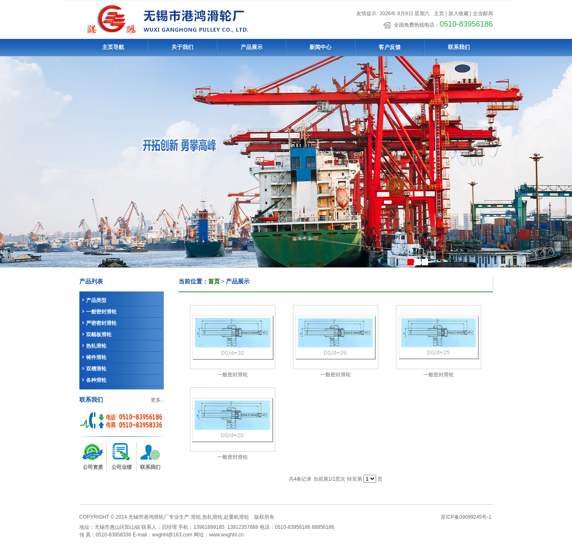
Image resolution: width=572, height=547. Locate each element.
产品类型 (96, 300)
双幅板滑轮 (98, 334)
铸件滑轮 (96, 357)
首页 (214, 281)
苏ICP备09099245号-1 (466, 517)
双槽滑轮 (96, 369)
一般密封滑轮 (101, 312)
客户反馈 (390, 47)
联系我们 (459, 47)
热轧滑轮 (96, 346)
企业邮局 (483, 13)
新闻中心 (320, 47)
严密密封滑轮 (101, 323)
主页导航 (113, 47)
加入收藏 (458, 13)
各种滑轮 (96, 380)
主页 (439, 13)
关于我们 (182, 47)
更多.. (157, 400)
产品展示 (252, 47)
